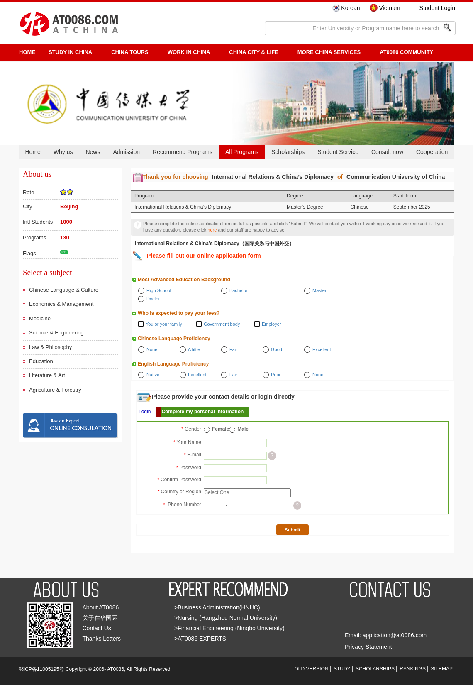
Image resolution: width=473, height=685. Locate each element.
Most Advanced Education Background (184, 280)
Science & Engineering (56, 332)
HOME (27, 52)
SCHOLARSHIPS (375, 669)
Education (41, 361)
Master (319, 290)
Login (145, 411)
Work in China (189, 52)
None (151, 349)
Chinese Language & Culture (63, 290)
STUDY (342, 669)
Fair (233, 349)
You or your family (164, 324)
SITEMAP (442, 669)
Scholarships (288, 152)
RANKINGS (413, 669)
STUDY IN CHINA (70, 52)
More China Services (329, 52)
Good (276, 349)
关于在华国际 (100, 617)
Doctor (153, 298)
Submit (292, 529)
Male (243, 429)
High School (158, 290)
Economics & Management (61, 304)
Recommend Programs (182, 152)
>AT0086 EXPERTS (200, 638)
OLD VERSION (312, 669)
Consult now (387, 152)
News (92, 152)
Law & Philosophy (50, 347)
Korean (350, 8)
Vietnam (389, 8)
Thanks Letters (102, 638)
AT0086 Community (406, 52)
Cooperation (432, 152)
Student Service (337, 152)
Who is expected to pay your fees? (178, 313)
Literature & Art (47, 375)
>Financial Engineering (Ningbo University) (229, 628)
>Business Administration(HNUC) (217, 607)
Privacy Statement (368, 647)
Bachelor (238, 290)
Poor (275, 374)
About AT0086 (101, 607)
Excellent (321, 349)
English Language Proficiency (173, 364)
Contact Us (97, 628)
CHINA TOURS (130, 52)
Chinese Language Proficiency (174, 338)
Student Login (437, 8)
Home (32, 152)
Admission (126, 152)
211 (64, 252)
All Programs (241, 152)
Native (152, 374)
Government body (222, 324)
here (212, 229)
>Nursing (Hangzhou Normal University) (225, 617)
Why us (63, 152)
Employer (271, 324)
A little (194, 349)
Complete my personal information (202, 411)
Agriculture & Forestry (55, 390)
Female (220, 429)
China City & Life (253, 52)
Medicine (40, 318)
